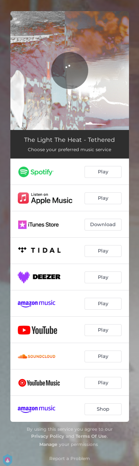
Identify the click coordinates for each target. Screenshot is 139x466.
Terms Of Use (91, 436)
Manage (48, 444)
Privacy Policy (47, 436)
